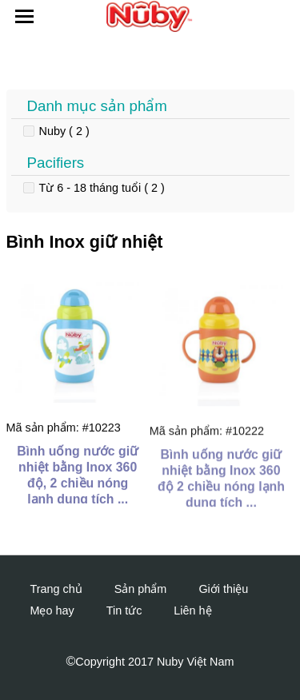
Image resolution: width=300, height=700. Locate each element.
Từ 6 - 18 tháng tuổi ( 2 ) (102, 187)
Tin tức (124, 610)
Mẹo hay (52, 610)
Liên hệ (192, 610)
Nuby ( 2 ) (64, 131)
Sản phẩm (140, 589)
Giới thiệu (223, 589)
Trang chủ (56, 589)
